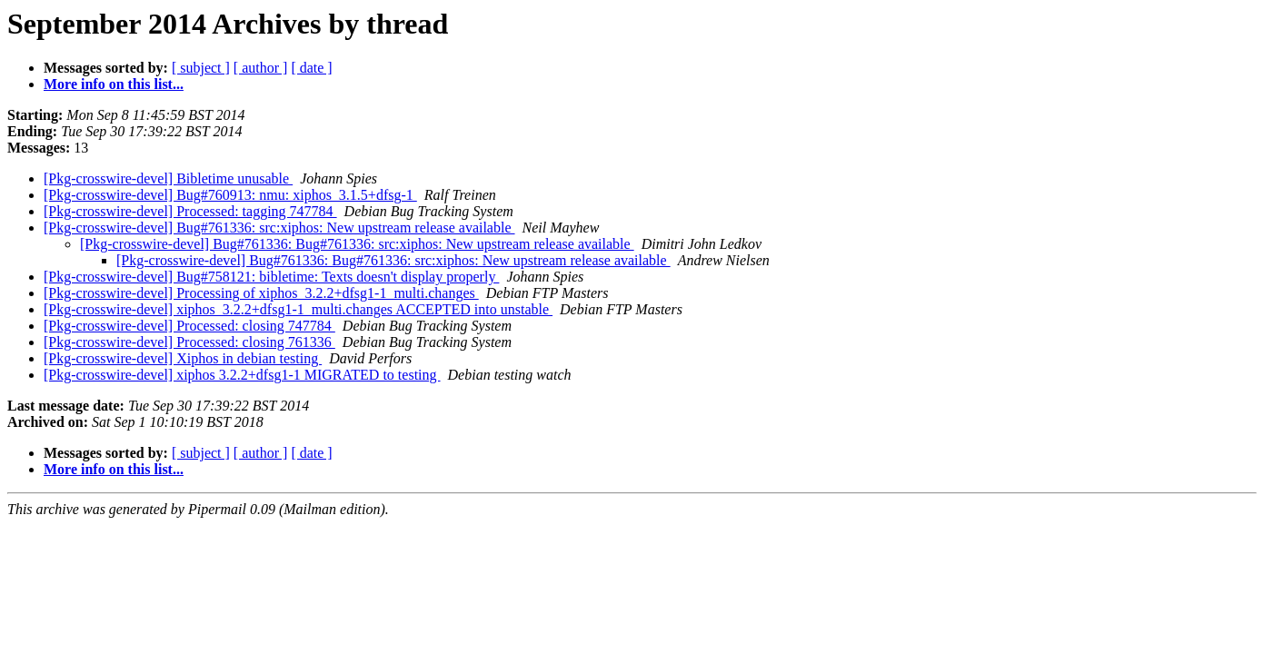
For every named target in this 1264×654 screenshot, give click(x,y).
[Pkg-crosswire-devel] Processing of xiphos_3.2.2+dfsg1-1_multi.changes (261, 293)
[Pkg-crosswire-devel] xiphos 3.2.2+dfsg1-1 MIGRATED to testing (242, 374)
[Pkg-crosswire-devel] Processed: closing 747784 (189, 325)
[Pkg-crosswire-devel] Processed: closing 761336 (189, 342)
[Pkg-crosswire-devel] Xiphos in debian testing (183, 358)
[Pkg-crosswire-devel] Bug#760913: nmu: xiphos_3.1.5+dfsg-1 (230, 195)
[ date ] (311, 67)
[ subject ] (201, 67)
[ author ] (261, 67)
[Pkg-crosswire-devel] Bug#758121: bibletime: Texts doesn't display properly (271, 276)
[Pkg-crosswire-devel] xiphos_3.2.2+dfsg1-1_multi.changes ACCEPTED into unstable (298, 309)
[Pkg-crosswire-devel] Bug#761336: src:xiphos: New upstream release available (279, 227)
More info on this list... (114, 84)
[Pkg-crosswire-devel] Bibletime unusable (168, 178)
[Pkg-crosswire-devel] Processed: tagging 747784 (190, 211)
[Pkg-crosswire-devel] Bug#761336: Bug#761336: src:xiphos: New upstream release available (357, 244)
